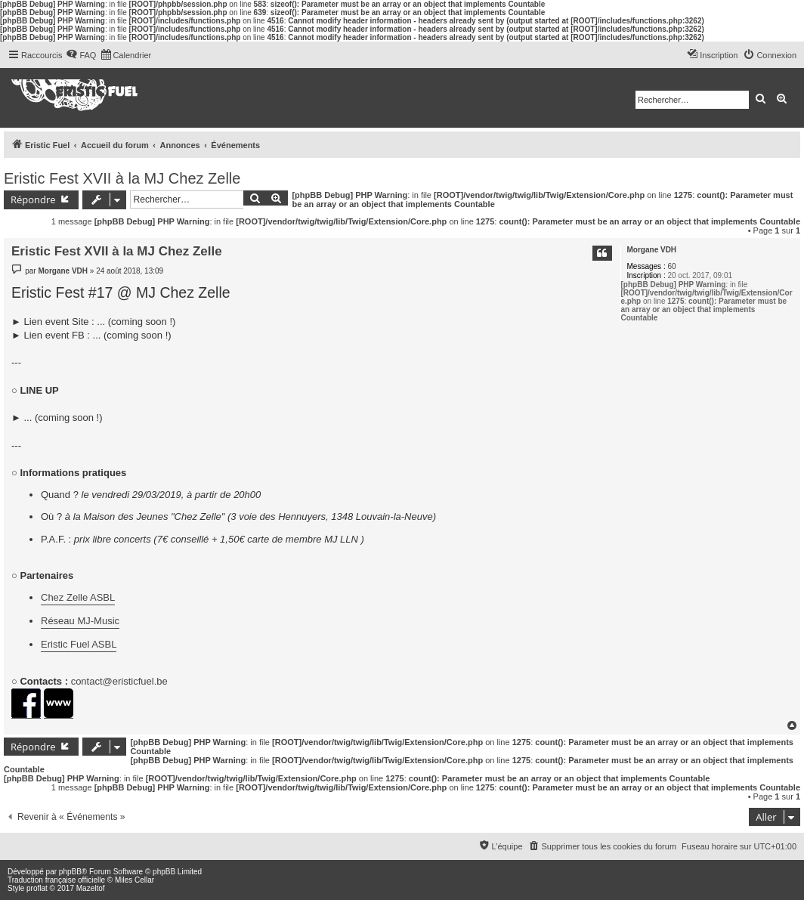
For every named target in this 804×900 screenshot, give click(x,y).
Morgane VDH (652, 250)
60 (671, 266)
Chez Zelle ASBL (78, 597)
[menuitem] (81, 55)
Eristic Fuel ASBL (78, 644)
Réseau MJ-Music (80, 620)
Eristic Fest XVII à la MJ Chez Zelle (122, 178)
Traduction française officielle (56, 880)
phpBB (70, 872)
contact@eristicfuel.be (119, 681)
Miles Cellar (134, 880)
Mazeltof (90, 888)
